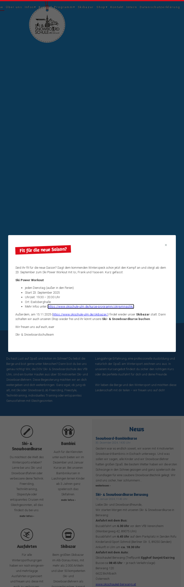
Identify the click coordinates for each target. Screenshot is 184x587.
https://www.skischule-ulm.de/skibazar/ (80, 314)
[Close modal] (166, 245)
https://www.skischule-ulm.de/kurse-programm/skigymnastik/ (90, 306)
